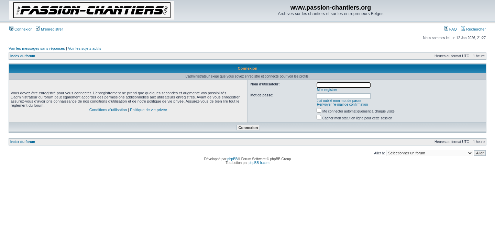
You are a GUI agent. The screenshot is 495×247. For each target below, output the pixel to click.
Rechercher (473, 29)
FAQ (450, 29)
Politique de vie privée (148, 110)
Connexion (21, 29)
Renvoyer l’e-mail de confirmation (342, 104)
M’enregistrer (49, 29)
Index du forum (22, 56)
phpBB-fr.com (259, 163)
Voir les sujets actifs (84, 48)
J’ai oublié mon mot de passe (339, 101)
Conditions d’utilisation (108, 110)
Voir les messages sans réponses (37, 48)
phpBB (232, 159)
